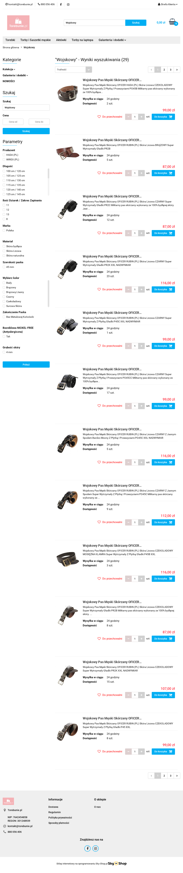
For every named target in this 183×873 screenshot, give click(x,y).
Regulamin (54, 812)
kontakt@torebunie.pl (20, 826)
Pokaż (26, 364)
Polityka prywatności (60, 817)
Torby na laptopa (82, 40)
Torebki (10, 40)
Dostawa (53, 806)
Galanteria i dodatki (112, 40)
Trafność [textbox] (61, 69)
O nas (97, 806)
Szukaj (26, 131)
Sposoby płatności (58, 823)
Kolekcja (9, 69)
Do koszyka (163, 117)
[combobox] (73, 69)
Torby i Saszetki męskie (35, 40)
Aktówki (61, 40)
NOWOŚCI (9, 81)
